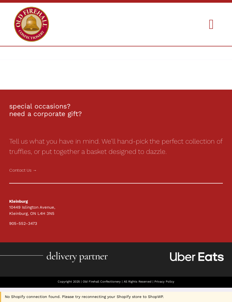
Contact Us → (23, 170)
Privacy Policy (164, 281)
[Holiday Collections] (31, 8)
